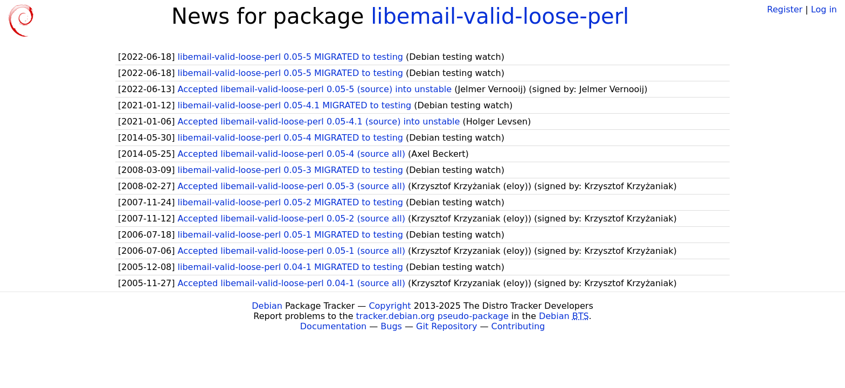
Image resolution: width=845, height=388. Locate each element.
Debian (267, 306)
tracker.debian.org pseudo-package (432, 316)
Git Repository (446, 326)
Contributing (518, 326)
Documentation (333, 326)
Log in (824, 9)
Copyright (390, 306)
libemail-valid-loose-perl (500, 16)
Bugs (391, 326)
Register (784, 9)
